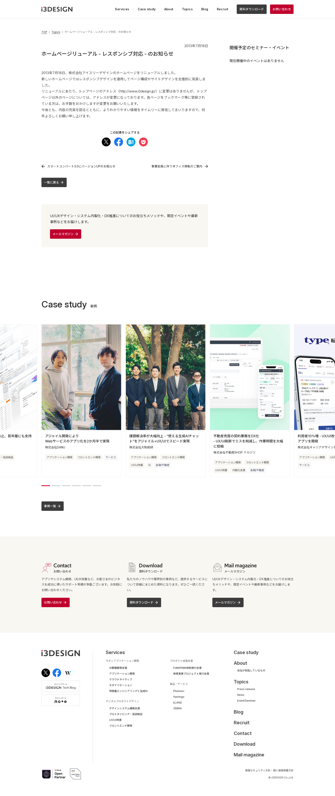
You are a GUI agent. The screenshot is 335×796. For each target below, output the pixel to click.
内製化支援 (238, 470)
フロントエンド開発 (89, 457)
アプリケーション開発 (59, 457)
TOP (44, 32)
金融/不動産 (162, 465)
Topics (55, 32)
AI (149, 465)
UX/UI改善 (137, 465)
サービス (111, 457)
